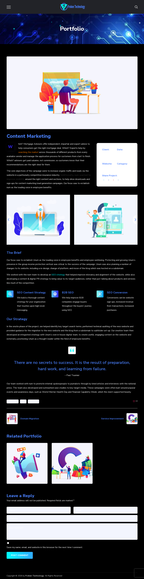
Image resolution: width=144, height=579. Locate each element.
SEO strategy (58, 274)
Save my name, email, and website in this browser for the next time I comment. (45, 547)
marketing (12, 401)
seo (23, 401)
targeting (33, 401)
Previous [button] (6, 219)
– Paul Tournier (72, 375)
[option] (38, 220)
